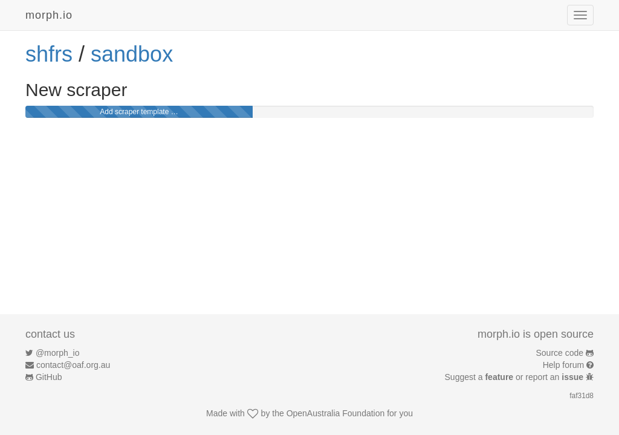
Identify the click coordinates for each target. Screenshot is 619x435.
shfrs (49, 54)
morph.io (49, 15)
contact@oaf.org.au (73, 365)
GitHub (49, 377)
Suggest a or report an (515, 377)
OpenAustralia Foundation (336, 413)
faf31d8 (581, 396)
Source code (560, 353)
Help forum (563, 365)
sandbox (132, 54)
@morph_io (58, 353)
